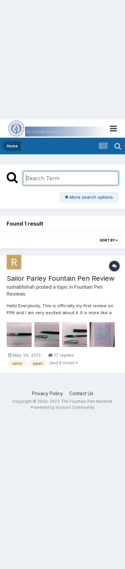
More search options (89, 197)
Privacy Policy (47, 393)
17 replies (61, 355)
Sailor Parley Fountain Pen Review (60, 278)
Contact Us (81, 393)
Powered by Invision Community (62, 407)
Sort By (109, 240)
